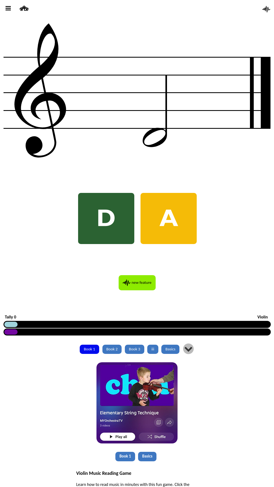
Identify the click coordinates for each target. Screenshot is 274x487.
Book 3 (134, 349)
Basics (170, 349)
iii (152, 349)
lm (188, 349)
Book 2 (112, 349)
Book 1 (89, 349)
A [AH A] (168, 218)
